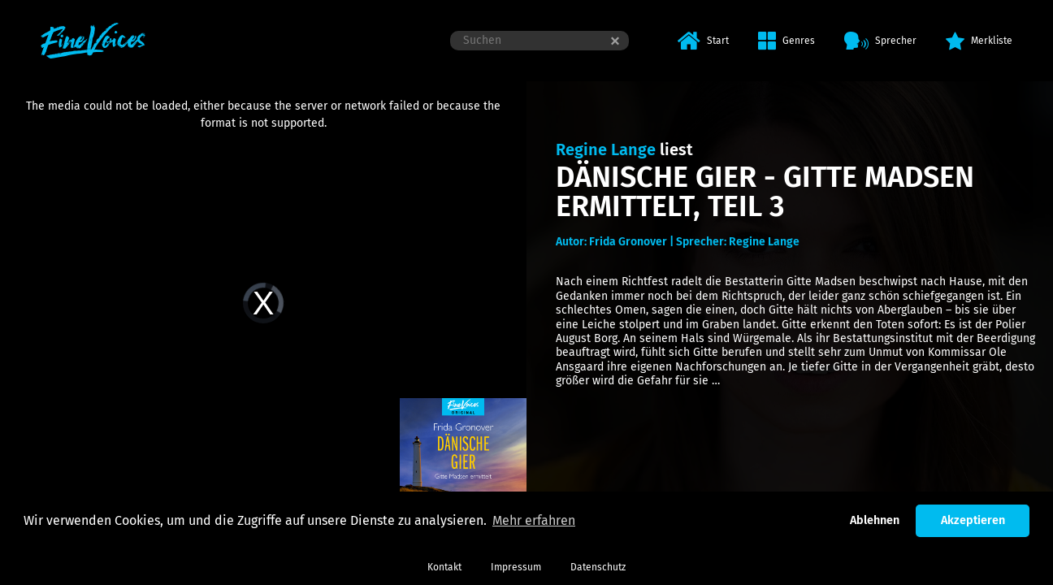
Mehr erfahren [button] (533, 520)
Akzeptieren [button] (973, 520)
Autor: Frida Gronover (611, 242)
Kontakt (444, 567)
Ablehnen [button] (874, 520)
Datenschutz (598, 567)
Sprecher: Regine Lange (738, 242)
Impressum (516, 567)
